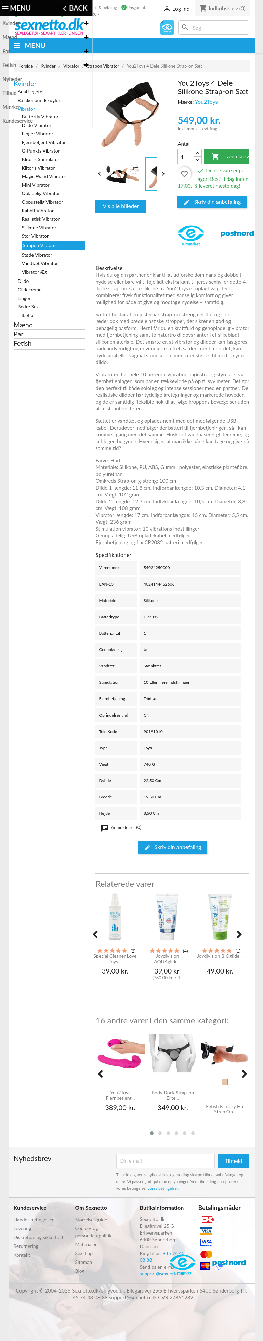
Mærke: (185, 102)
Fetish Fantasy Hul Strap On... (225, 1109)
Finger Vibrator (37, 133)
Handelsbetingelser (34, 1219)
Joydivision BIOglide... (220, 956)
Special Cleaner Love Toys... (114, 958)
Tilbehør (26, 315)
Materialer (86, 1244)
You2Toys (206, 101)
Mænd (23, 324)
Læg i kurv (230, 156)
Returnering (26, 1246)
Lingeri (25, 298)
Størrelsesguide (91, 1219)
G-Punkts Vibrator (41, 151)
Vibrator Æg (34, 272)
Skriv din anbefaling (212, 202)
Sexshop (84, 1253)
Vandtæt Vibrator (40, 263)
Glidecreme (30, 289)
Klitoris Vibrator (38, 168)
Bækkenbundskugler (39, 100)
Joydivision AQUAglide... (167, 958)
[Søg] (213, 27)
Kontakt (22, 1255)
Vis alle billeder (121, 206)
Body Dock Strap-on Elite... (173, 1095)
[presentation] (95, 934)
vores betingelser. (163, 1188)
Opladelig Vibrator (41, 193)
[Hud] (225, 1082)
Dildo (23, 281)
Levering (22, 1228)
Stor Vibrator (35, 236)
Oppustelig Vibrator (42, 202)
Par (19, 333)
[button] (152, 1133)
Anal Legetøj (31, 92)
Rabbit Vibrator (38, 210)
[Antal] (185, 156)
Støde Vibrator (37, 255)
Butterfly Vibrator (40, 116)
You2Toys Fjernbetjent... (120, 1095)
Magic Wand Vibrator (44, 176)
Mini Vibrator (36, 185)
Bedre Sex (28, 306)
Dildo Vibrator (37, 125)
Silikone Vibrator (39, 227)
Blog (79, 1271)
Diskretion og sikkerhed (38, 1237)
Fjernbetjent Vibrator (44, 142)
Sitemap (83, 1262)
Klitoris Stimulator (41, 159)
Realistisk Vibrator (41, 219)
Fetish (23, 343)
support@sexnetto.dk (162, 1274)
